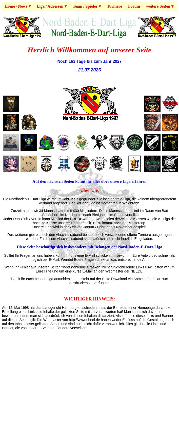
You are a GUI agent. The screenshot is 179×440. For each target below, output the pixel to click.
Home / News (16, 6)
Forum (134, 6)
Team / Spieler (85, 6)
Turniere (114, 6)
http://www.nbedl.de (84, 320)
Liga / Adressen (50, 6)
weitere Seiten (158, 6)
